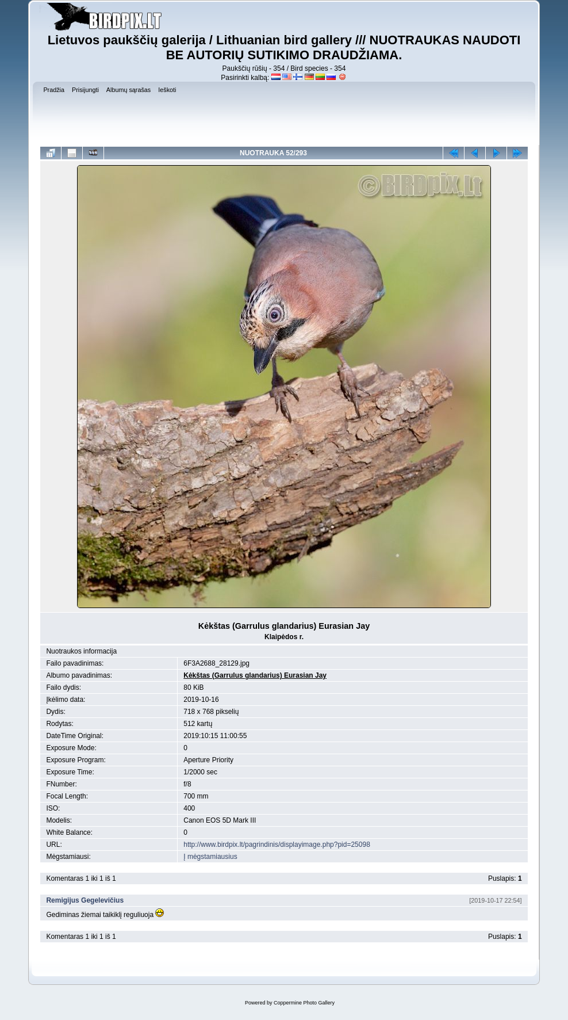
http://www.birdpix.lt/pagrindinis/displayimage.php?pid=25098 (276, 845)
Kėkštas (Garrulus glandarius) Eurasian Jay (255, 675)
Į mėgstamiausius (210, 857)
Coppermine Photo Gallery (304, 1003)
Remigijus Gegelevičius (85, 900)
